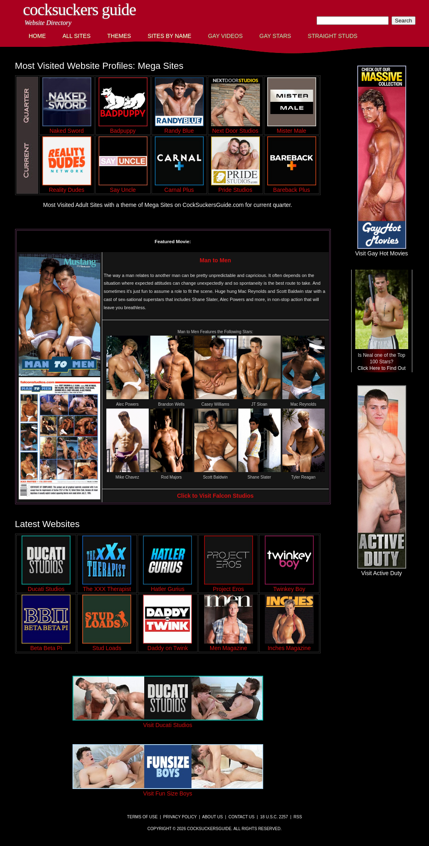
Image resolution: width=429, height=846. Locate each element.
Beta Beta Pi (46, 644)
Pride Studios (235, 186)
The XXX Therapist (106, 585)
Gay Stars (275, 36)
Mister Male (291, 127)
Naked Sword (66, 127)
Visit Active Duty (381, 569)
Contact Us (242, 817)
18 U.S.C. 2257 (274, 817)
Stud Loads (106, 644)
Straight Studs (333, 36)
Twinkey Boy (289, 585)
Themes (119, 36)
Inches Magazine (289, 644)
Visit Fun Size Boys (168, 790)
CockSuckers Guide (79, 9)
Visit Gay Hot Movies (381, 250)
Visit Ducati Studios (168, 721)
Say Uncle (123, 186)
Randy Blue (179, 127)
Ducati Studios (46, 585)
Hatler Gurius (167, 585)
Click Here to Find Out (381, 368)
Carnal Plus (179, 186)
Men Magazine (228, 644)
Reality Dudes (66, 186)
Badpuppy (123, 127)
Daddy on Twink (167, 644)
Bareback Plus (291, 186)
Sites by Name (169, 36)
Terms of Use (142, 817)
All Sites (77, 36)
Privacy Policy (180, 817)
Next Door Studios (235, 127)
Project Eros (228, 585)
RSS (298, 817)
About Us (212, 817)
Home (37, 36)
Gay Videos (225, 36)
